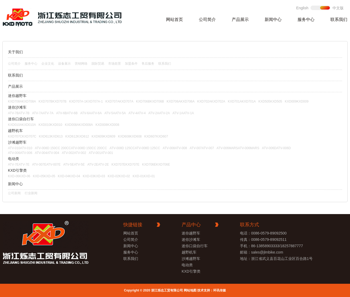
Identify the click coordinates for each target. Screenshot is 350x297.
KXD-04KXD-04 (69, 176)
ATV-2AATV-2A (159, 113)
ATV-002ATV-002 (74, 153)
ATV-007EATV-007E (46, 164)
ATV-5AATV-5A (115, 113)
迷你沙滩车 (17, 107)
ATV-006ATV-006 (20, 153)
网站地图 (190, 290)
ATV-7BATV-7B (18, 113)
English (302, 8)
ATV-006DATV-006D (276, 148)
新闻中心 (273, 19)
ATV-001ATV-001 (101, 153)
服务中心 (306, 19)
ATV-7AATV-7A (43, 113)
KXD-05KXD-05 (44, 176)
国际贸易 (97, 63)
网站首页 (174, 19)
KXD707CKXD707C (22, 136)
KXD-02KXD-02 (119, 176)
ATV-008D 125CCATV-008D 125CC (135, 148)
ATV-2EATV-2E (98, 164)
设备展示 (64, 63)
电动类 (13, 159)
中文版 (338, 8)
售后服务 (148, 63)
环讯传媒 (219, 290)
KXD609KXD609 (103, 136)
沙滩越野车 (17, 142)
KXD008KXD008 (107, 125)
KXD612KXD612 (77, 136)
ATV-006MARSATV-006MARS (238, 148)
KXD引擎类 (17, 170)
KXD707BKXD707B (52, 101)
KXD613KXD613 (51, 136)
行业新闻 (31, 193)
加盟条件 (131, 63)
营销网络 (81, 63)
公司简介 (207, 19)
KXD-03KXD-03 (94, 176)
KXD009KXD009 (296, 101)
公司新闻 (14, 193)
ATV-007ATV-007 (202, 148)
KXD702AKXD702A (211, 101)
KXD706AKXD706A (180, 101)
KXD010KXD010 (50, 125)
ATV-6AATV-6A (91, 113)
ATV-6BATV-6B (67, 113)
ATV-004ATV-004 (47, 153)
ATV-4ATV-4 (137, 113)
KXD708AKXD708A (22, 101)
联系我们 (338, 19)
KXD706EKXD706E (156, 164)
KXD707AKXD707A (119, 101)
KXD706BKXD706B (150, 101)
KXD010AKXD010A (22, 125)
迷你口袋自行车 (21, 119)
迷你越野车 (17, 96)
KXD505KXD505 (270, 101)
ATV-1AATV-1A (183, 113)
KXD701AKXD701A (242, 101)
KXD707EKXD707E (125, 164)
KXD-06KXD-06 (19, 176)
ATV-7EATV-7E (18, 164)
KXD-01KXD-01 (144, 176)
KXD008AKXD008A (79, 125)
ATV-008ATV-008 (175, 148)
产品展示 (240, 19)
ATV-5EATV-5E (74, 164)
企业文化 (47, 63)
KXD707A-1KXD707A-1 (86, 101)
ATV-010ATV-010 (20, 148)
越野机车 (15, 130)
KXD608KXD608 (130, 136)
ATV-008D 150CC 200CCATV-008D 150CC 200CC (71, 148)
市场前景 (114, 63)
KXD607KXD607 (156, 136)
